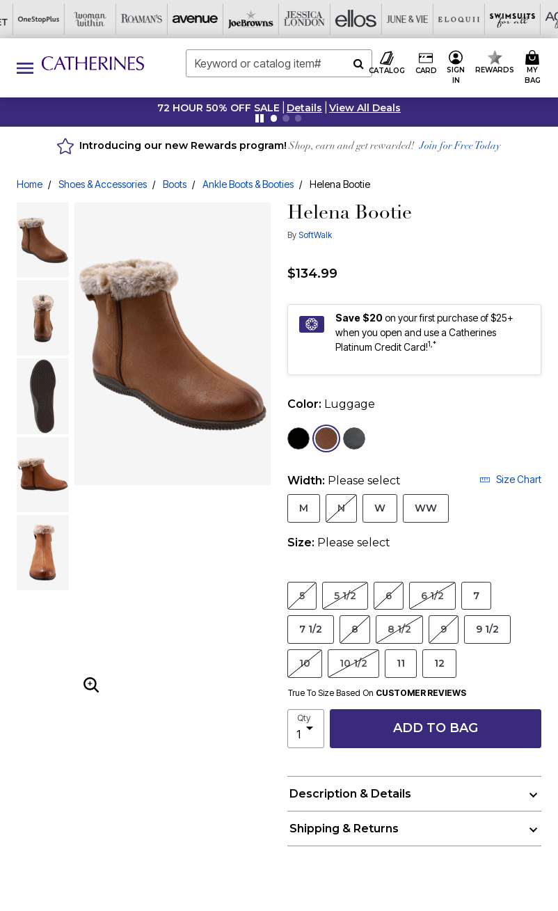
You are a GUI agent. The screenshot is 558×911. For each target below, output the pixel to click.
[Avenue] (47, 19)
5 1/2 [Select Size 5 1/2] (345, 595)
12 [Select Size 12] (439, 663)
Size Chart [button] (510, 479)
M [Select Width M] (303, 507)
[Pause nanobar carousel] (259, 118)
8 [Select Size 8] (354, 628)
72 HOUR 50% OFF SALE (218, 108)
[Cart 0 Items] (535, 67)
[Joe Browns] (99, 19)
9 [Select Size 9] (443, 628)
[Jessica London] (150, 19)
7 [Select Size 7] (476, 595)
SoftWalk (315, 235)
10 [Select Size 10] (304, 663)
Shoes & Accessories (102, 184)
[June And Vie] (253, 19)
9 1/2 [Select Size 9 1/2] (487, 628)
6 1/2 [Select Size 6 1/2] (432, 595)
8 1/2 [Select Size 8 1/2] (399, 628)
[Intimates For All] (459, 19)
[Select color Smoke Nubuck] (354, 438)
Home (29, 184)
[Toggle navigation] (25, 67)
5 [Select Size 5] (302, 595)
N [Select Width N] (341, 507)
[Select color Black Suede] (298, 438)
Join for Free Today (460, 146)
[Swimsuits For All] (356, 19)
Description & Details (350, 793)
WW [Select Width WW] (426, 507)
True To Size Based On (377, 693)
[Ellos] (202, 19)
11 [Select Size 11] (401, 663)
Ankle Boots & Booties (248, 184)
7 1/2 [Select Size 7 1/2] (310, 628)
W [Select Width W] (379, 507)
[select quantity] (305, 728)
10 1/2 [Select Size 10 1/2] (353, 663)
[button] (304, 108)
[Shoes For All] (510, 19)
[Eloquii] (304, 19)
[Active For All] (407, 19)
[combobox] (279, 63)
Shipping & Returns (344, 828)
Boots (174, 184)
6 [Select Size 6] (388, 595)
